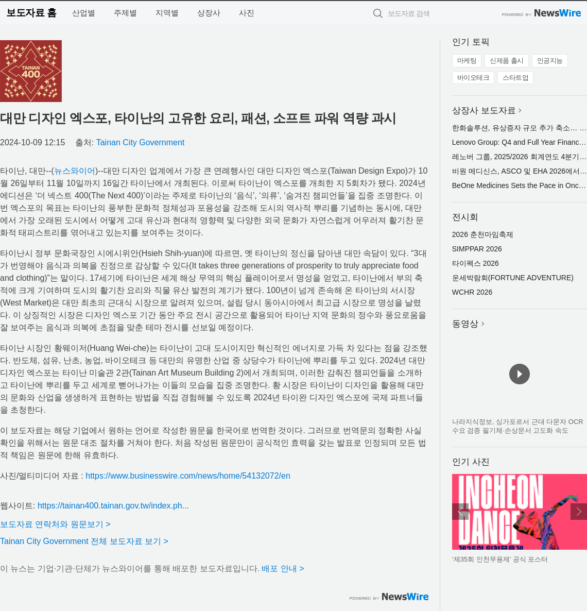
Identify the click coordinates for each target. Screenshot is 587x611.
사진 (246, 12)
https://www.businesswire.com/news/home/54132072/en (187, 475)
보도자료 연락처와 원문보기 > (55, 524)
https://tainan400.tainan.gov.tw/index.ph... (113, 505)
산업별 (83, 12)
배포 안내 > (283, 568)
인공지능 (550, 60)
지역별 (167, 12)
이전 (460, 511)
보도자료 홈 (31, 12)
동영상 (465, 324)
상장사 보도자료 (484, 110)
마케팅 (467, 60)
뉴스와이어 (74, 170)
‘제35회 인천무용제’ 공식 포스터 (500, 559)
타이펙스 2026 (475, 263)
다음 (579, 511)
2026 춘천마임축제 (482, 234)
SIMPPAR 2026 (477, 249)
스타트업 (515, 77)
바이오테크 (473, 77)
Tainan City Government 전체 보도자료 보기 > (84, 541)
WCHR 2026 (472, 292)
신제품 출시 (507, 60)
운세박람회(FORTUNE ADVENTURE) (513, 278)
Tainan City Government (140, 142)
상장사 (208, 12)
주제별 (125, 12)
